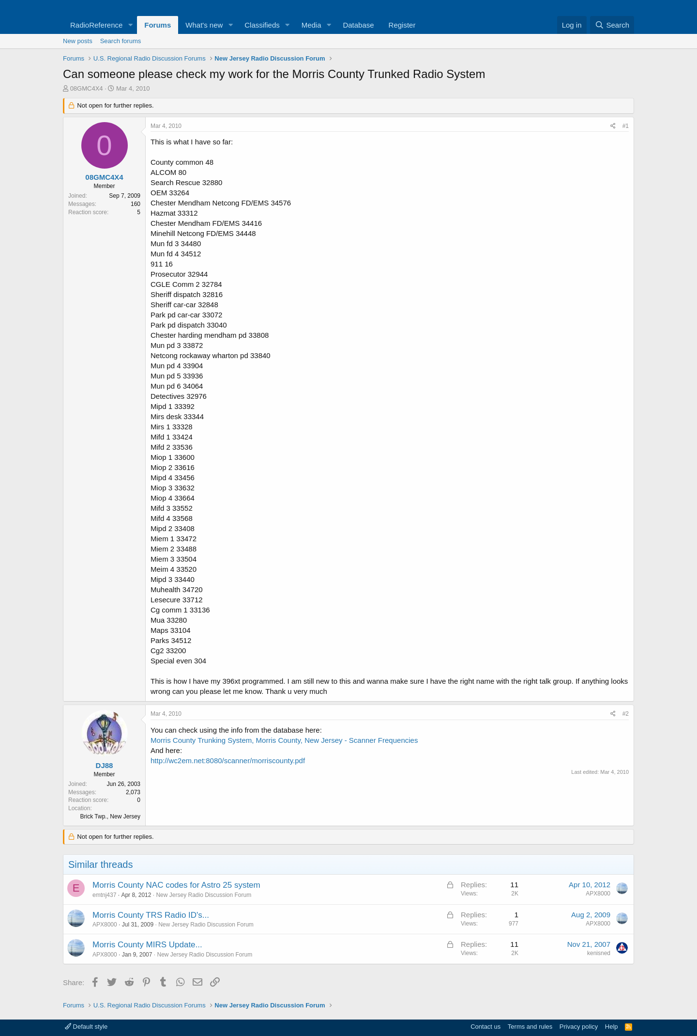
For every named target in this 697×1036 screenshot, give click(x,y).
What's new (204, 25)
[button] (130, 25)
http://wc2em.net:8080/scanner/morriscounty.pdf (228, 760)
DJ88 (104, 765)
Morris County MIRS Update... (147, 944)
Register (402, 25)
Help (611, 1026)
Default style (86, 1026)
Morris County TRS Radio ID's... (150, 915)
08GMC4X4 (86, 88)
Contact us (485, 1026)
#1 (625, 126)
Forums (157, 25)
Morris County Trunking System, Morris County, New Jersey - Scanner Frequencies (284, 740)
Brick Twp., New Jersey (110, 816)
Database (358, 25)
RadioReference (96, 25)
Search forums (120, 41)
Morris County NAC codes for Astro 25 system (176, 885)
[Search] (612, 25)
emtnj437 (104, 895)
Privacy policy (579, 1026)
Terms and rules (530, 1026)
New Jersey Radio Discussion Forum (203, 895)
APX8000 (598, 893)
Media (311, 25)
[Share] (613, 126)
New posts (77, 41)
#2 (625, 713)
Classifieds (262, 25)
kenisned (598, 953)
